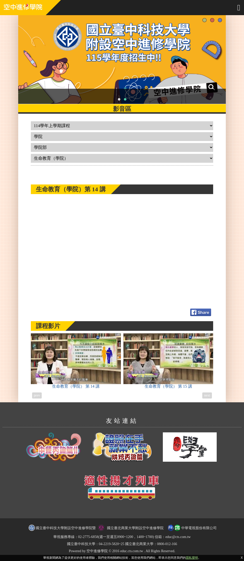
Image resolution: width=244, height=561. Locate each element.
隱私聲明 (192, 557)
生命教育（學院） (76, 360)
